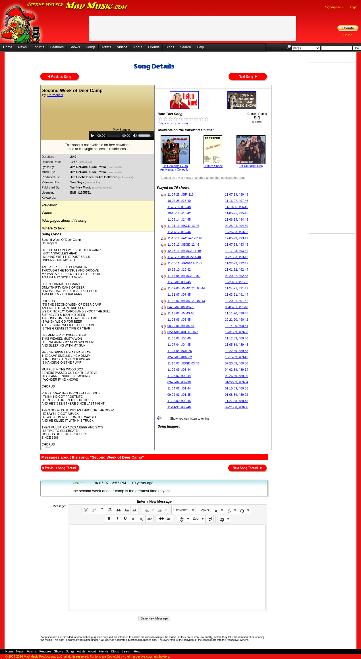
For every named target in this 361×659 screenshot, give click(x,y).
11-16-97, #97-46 (236, 200)
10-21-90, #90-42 (236, 319)
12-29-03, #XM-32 (179, 357)
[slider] (113, 135)
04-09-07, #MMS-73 (180, 307)
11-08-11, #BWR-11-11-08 (185, 263)
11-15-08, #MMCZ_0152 (183, 275)
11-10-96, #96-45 (236, 207)
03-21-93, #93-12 (236, 257)
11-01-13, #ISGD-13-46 (183, 225)
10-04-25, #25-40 (179, 200)
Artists (106, 47)
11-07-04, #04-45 (179, 344)
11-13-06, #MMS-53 (180, 313)
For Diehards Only (251, 165)
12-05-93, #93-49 (236, 238)
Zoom (197, 519)
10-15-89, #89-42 (236, 357)
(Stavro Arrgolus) (102, 187)
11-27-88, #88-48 (236, 401)
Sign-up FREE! (335, 7)
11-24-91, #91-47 (236, 288)
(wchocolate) (126, 177)
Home (7, 47)
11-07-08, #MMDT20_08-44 (186, 288)
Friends (153, 47)
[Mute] (134, 135)
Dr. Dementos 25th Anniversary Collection (175, 167)
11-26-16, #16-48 (179, 207)
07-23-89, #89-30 (236, 363)
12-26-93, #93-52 (236, 232)
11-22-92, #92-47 (236, 263)
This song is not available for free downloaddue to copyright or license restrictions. (97, 147)
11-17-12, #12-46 (179, 232)
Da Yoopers (55, 95)
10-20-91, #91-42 (236, 300)
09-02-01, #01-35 (179, 394)
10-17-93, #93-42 (236, 250)
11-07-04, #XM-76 (179, 351)
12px (202, 510)
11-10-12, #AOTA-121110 (184, 238)
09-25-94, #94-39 (236, 225)
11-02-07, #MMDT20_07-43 (186, 300)
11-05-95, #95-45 (236, 213)
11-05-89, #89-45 (236, 344)
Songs (91, 47)
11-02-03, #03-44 (179, 369)
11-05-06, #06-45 (179, 319)
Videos (122, 47)
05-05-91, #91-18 (236, 307)
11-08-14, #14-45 (179, 219)
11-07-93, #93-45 (236, 244)
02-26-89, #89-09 (236, 376)
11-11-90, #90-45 (236, 313)
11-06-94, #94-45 (236, 219)
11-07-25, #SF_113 (180, 194)
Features (57, 47)
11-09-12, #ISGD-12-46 (183, 244)
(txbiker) (46, 447)
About (137, 47)
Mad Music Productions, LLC (43, 656)
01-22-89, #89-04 (236, 382)
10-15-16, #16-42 (179, 213)
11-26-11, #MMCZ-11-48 (184, 257)
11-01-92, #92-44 (236, 269)
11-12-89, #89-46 (236, 338)
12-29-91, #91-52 (236, 282)
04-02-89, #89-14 (236, 369)
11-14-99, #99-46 (179, 407)
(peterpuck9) (86, 162)
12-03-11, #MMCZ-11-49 (184, 250)
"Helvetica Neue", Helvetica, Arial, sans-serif (184, 510)
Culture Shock (213, 166)
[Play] (92, 135)
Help (200, 47)
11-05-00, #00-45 (179, 401)
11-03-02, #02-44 (179, 376)
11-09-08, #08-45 (179, 282)
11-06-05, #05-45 (179, 338)
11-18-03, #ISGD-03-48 (183, 363)
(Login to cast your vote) (172, 123)
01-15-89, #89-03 (236, 388)
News (22, 47)
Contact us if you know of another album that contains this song (202, 177)
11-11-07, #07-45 (179, 294)
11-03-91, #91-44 (236, 294)
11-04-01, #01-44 (179, 388)
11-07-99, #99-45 (236, 194)
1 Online (346, 35)
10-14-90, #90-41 (236, 326)
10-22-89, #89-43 (236, 351)
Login (353, 7)
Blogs (169, 47)
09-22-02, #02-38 (179, 382)
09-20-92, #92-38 (236, 275)
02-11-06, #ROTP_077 (182, 332)
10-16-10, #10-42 (179, 269)
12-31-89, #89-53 (236, 332)
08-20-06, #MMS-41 (180, 326)
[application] (121, 135)
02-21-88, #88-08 (236, 407)
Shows (75, 47)
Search (185, 47)
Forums (38, 47)
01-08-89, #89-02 (236, 394)
